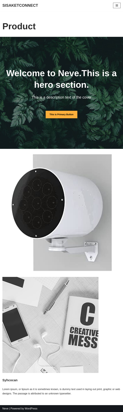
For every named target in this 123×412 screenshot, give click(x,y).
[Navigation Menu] (117, 5)
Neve (5, 408)
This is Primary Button (61, 114)
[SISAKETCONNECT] (20, 5)
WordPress (31, 408)
